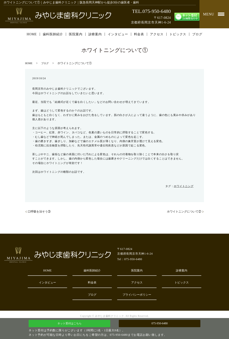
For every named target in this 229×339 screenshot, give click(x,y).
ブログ (197, 34)
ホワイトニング (183, 186)
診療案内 (95, 34)
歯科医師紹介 (53, 34)
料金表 (139, 34)
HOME (32, 34)
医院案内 (75, 34)
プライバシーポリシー (137, 294)
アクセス (157, 34)
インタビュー (118, 34)
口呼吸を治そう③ (39, 211)
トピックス (177, 34)
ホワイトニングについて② (184, 211)
